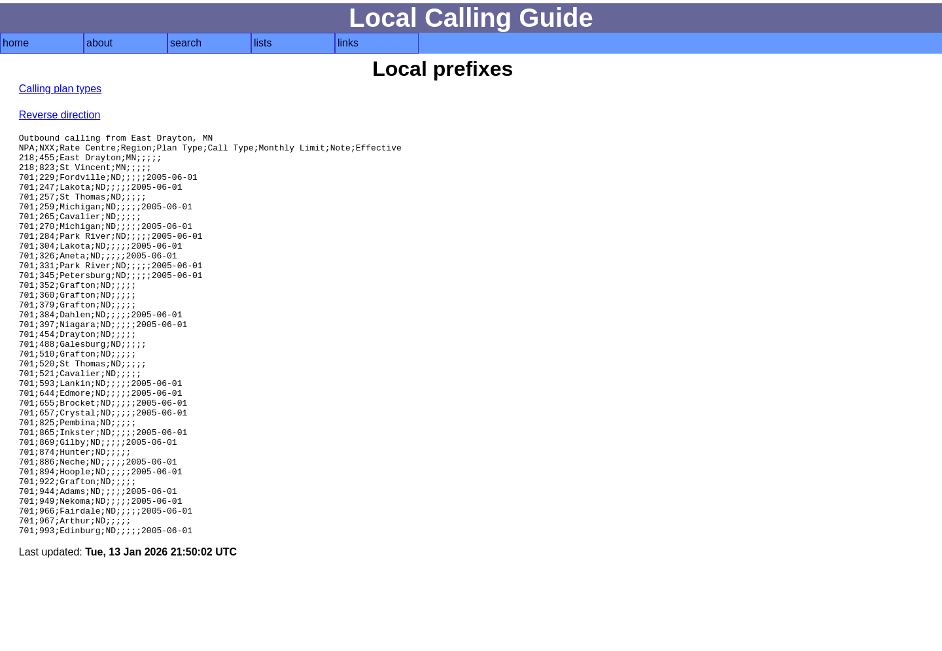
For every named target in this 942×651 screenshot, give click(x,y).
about (99, 42)
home (16, 42)
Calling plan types (60, 88)
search (185, 42)
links (348, 42)
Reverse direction (60, 114)
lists (263, 42)
